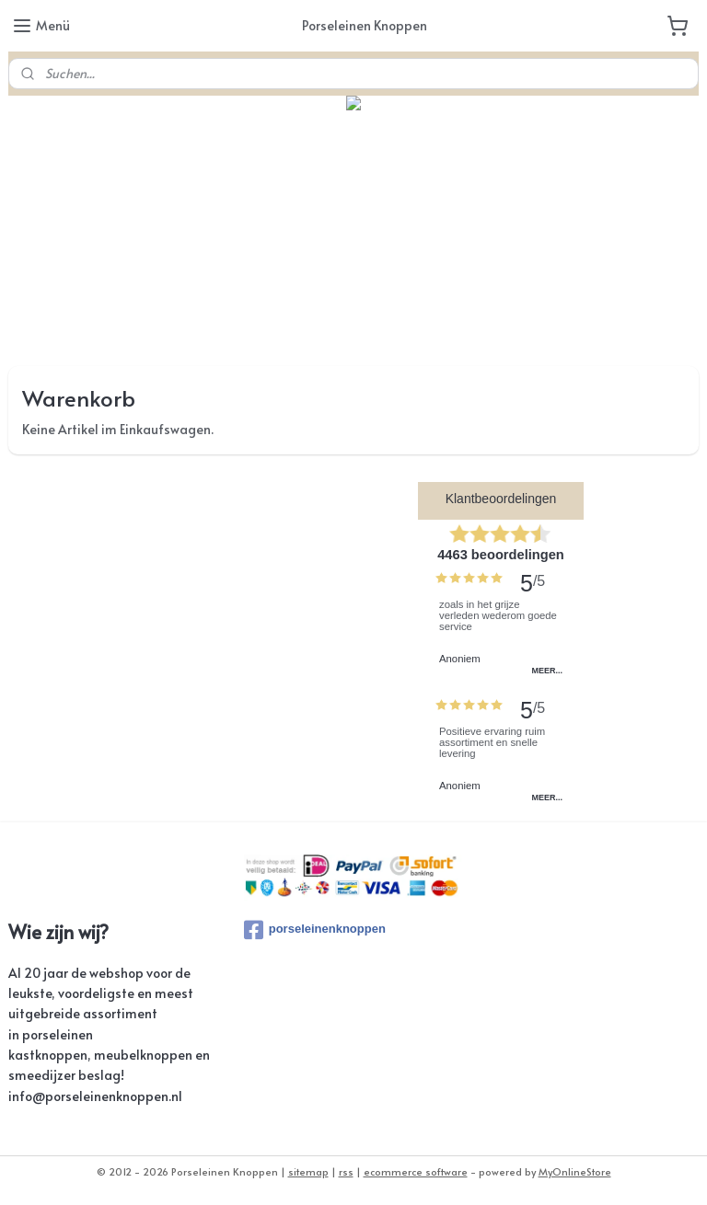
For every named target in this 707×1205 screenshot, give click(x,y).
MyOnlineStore (575, 1171)
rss (346, 1171)
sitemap (308, 1171)
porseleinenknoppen (315, 930)
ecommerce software (416, 1171)
